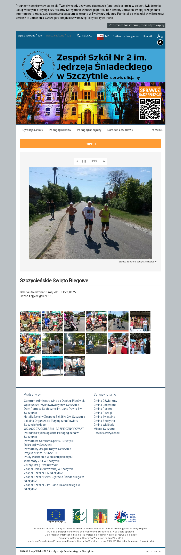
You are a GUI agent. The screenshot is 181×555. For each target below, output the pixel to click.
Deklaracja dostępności (126, 36)
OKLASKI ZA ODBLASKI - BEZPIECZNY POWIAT (54, 428)
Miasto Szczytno (104, 428)
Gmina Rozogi (103, 412)
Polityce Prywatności (100, 17)
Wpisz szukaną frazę (30, 35)
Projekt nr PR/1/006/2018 (41, 453)
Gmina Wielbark (104, 424)
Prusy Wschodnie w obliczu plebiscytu (48, 457)
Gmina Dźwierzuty (105, 400)
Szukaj (84, 36)
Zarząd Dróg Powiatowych (41, 464)
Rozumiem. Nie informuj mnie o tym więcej (136, 25)
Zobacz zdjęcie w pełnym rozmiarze (138, 261)
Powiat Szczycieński (107, 433)
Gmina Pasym (103, 408)
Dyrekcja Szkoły (33, 130)
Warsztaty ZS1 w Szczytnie (42, 461)
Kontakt (147, 36)
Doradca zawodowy (120, 130)
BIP (107, 36)
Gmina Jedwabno (105, 404)
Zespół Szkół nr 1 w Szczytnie (43, 473)
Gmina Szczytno (104, 420)
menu (90, 143)
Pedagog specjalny (89, 130)
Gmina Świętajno (104, 416)
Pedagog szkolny (60, 130)
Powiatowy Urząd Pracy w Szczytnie (47, 449)
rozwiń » (157, 130)
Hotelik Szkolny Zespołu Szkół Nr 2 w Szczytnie (54, 416)
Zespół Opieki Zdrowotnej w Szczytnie (49, 469)
